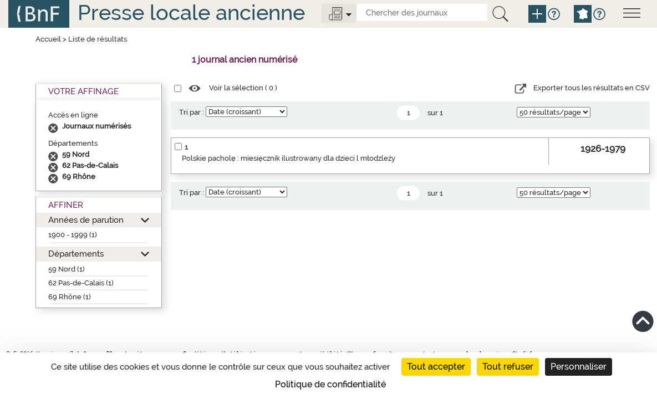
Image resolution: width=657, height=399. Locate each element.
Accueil (48, 39)
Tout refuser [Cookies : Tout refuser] (507, 366)
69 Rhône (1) (69, 297)
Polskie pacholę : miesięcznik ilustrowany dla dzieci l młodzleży (288, 158)
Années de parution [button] (86, 219)
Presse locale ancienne (191, 12)
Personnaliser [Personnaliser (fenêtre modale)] (579, 366)
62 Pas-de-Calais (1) (81, 283)
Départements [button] (76, 253)
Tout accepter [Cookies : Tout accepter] (436, 366)
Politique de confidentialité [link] (330, 384)
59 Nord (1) (66, 269)
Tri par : (191, 112)
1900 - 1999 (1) (72, 235)
